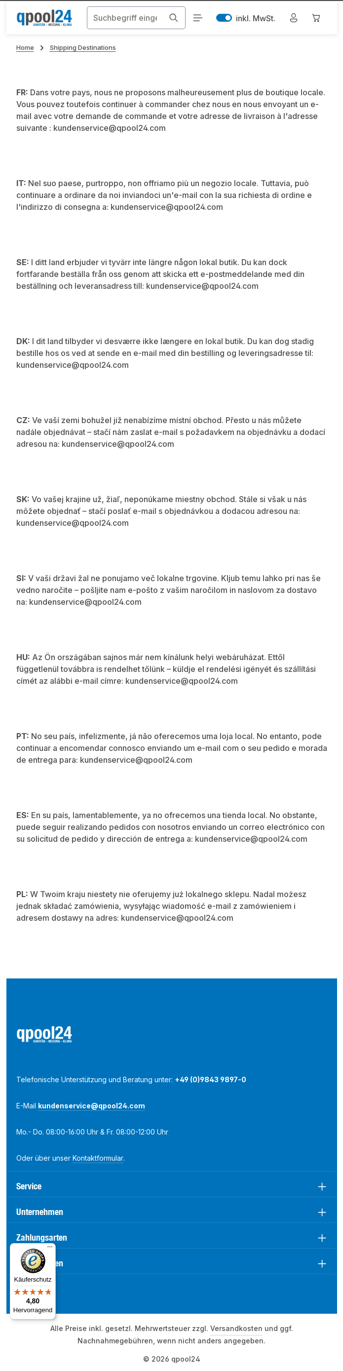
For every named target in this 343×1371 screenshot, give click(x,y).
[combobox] (124, 17)
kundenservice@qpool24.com (91, 1105)
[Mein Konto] (293, 18)
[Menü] (197, 18)
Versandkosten (236, 1328)
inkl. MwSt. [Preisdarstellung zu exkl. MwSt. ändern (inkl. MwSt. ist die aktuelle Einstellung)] (245, 18)
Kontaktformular (98, 1158)
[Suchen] (173, 17)
